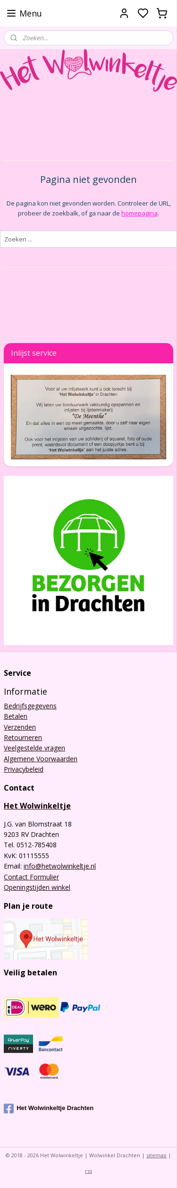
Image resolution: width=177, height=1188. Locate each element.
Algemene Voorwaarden (40, 758)
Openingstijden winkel (37, 887)
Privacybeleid (23, 769)
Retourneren (23, 737)
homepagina (139, 212)
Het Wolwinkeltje (37, 806)
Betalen (15, 716)
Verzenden (20, 727)
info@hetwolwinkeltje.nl (60, 865)
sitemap (156, 1155)
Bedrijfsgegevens (30, 705)
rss (88, 1170)
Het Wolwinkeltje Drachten (48, 1108)
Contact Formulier (31, 876)
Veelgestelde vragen (34, 747)
